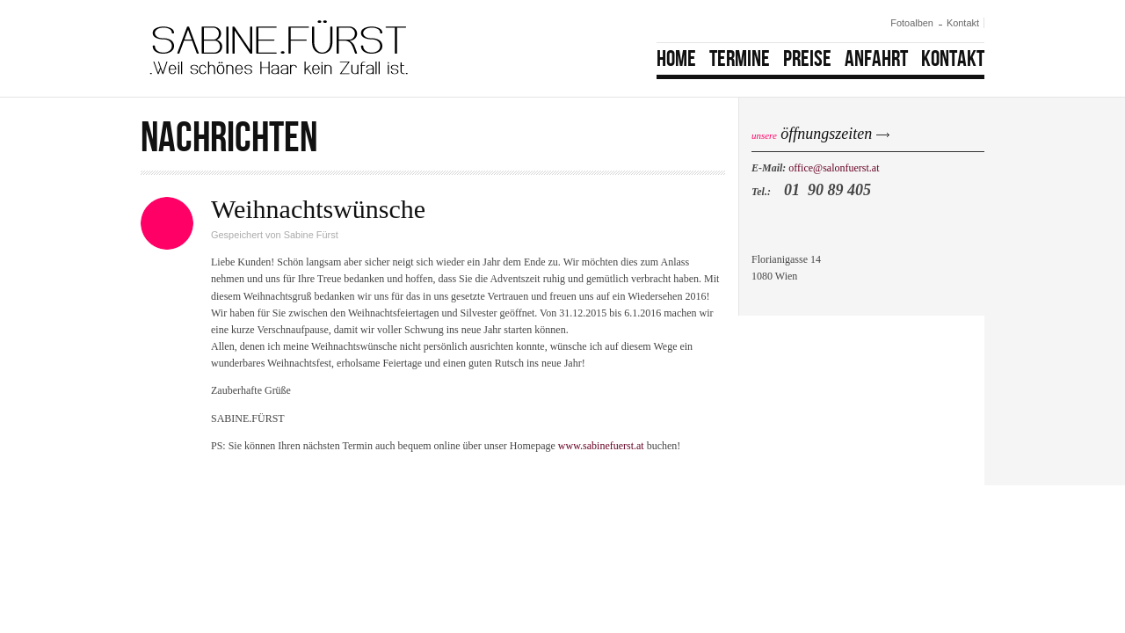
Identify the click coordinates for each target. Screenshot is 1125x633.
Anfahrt (876, 58)
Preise (807, 58)
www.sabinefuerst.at (601, 446)
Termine (739, 58)
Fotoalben (911, 23)
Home (676, 58)
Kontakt (963, 23)
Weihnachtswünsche (318, 208)
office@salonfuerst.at (833, 168)
